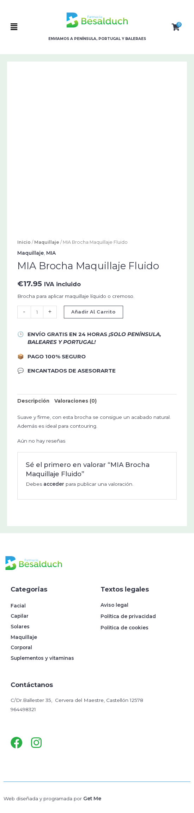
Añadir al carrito (93, 312)
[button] (25, 27)
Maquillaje (46, 242)
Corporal (21, 647)
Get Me (92, 798)
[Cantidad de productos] (37, 312)
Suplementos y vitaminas (42, 658)
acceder (53, 484)
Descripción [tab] (33, 401)
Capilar (20, 616)
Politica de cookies (124, 627)
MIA (51, 253)
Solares (20, 626)
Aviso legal (114, 605)
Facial (18, 606)
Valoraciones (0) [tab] (75, 401)
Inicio (24, 242)
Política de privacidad (128, 616)
